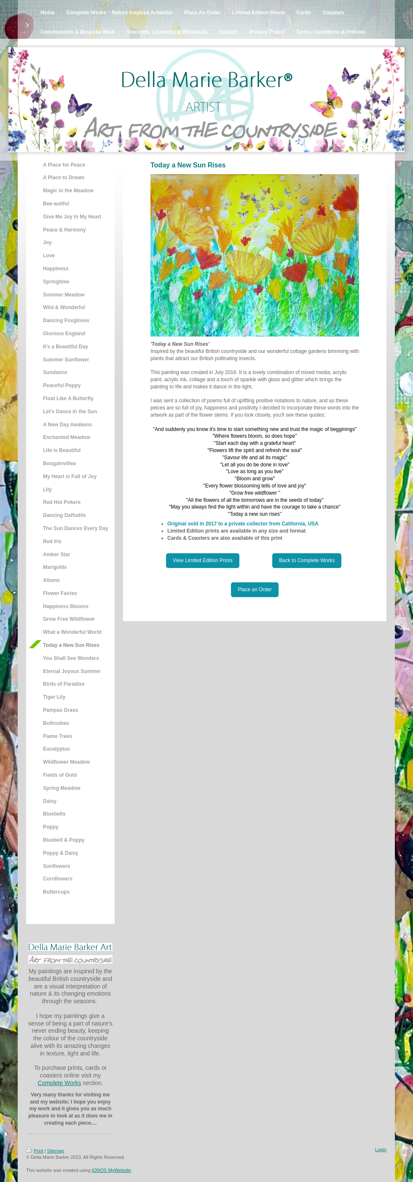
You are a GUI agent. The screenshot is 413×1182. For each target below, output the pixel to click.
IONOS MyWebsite (111, 1170)
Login (380, 1149)
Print (34, 1150)
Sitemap (55, 1150)
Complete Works (59, 1083)
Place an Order (255, 589)
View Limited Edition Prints (203, 560)
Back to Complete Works (307, 560)
